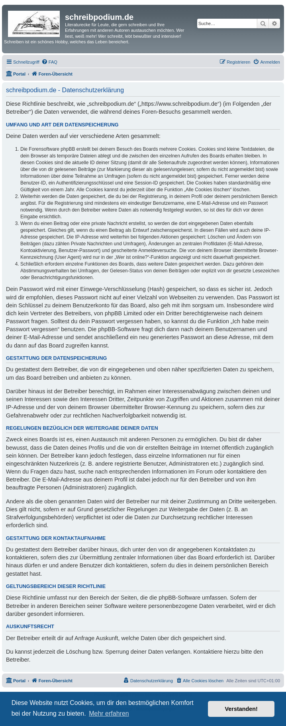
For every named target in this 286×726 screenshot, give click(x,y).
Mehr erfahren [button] (109, 713)
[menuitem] (49, 62)
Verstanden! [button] (241, 709)
